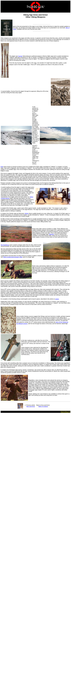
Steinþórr (51, 234)
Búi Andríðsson (5, 245)
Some (2, 289)
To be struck (4, 363)
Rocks (34, 228)
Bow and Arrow (31, 406)
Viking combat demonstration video (12, 257)
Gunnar (20, 56)
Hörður (26, 213)
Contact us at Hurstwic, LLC (65, 412)
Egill (2, 166)
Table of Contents (43, 406)
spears (57, 299)
